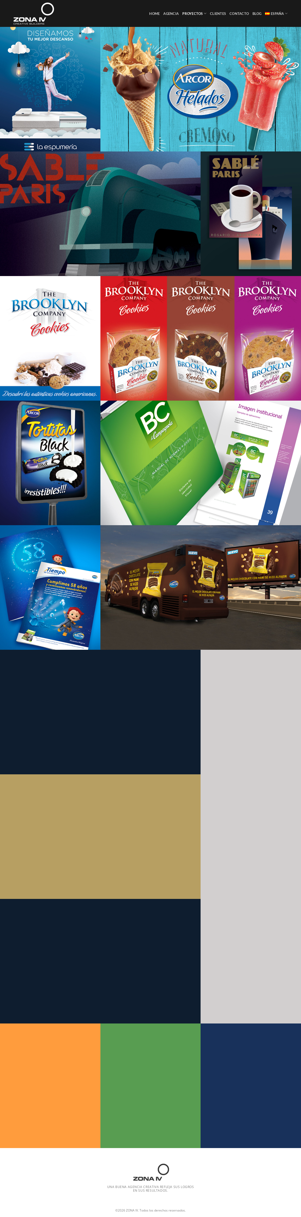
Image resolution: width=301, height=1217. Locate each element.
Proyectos (194, 13)
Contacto (239, 13)
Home (154, 13)
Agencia (171, 13)
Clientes (218, 13)
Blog (256, 13)
